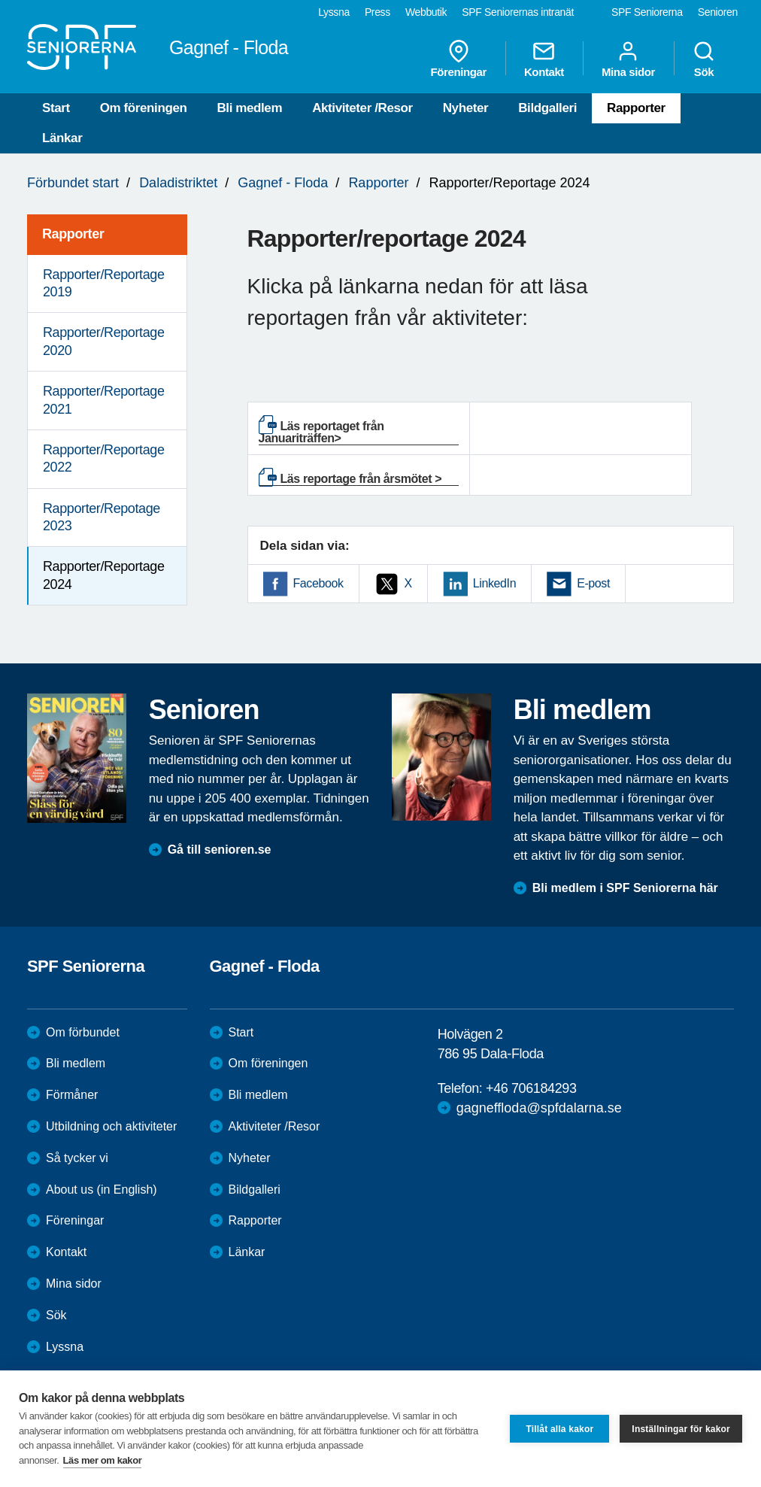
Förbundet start (73, 183)
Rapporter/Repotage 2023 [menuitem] (101, 517)
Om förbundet (83, 1032)
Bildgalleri (547, 108)
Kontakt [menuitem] (544, 58)
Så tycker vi (77, 1158)
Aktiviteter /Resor (362, 108)
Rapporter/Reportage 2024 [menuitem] (104, 575)
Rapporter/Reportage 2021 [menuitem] (104, 400)
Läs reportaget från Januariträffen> (321, 432)
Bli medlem (249, 108)
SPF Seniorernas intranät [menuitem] (518, 12)
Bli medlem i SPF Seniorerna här (625, 888)
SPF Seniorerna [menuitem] (647, 12)
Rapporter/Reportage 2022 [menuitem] (104, 458)
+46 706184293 (531, 1088)
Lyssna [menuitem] (334, 12)
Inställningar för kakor (681, 1429)
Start (56, 108)
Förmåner (72, 1094)
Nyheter (466, 108)
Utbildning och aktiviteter (111, 1126)
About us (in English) (101, 1189)
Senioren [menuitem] (718, 12)
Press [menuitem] (377, 12)
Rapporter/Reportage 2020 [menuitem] (104, 341)
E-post (593, 583)
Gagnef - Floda (283, 183)
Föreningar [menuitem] (459, 58)
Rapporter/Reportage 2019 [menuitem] (104, 283)
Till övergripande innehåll (0, 0)
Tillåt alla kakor (559, 1429)
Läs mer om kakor (102, 1460)
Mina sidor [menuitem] (628, 58)
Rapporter (636, 108)
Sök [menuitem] (704, 58)
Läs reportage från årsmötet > (361, 478)
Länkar (62, 138)
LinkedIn (494, 583)
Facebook (318, 583)
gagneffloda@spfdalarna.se (539, 1107)
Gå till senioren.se (219, 849)
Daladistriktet (178, 183)
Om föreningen (143, 108)
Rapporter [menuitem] (73, 233)
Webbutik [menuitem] (426, 12)
